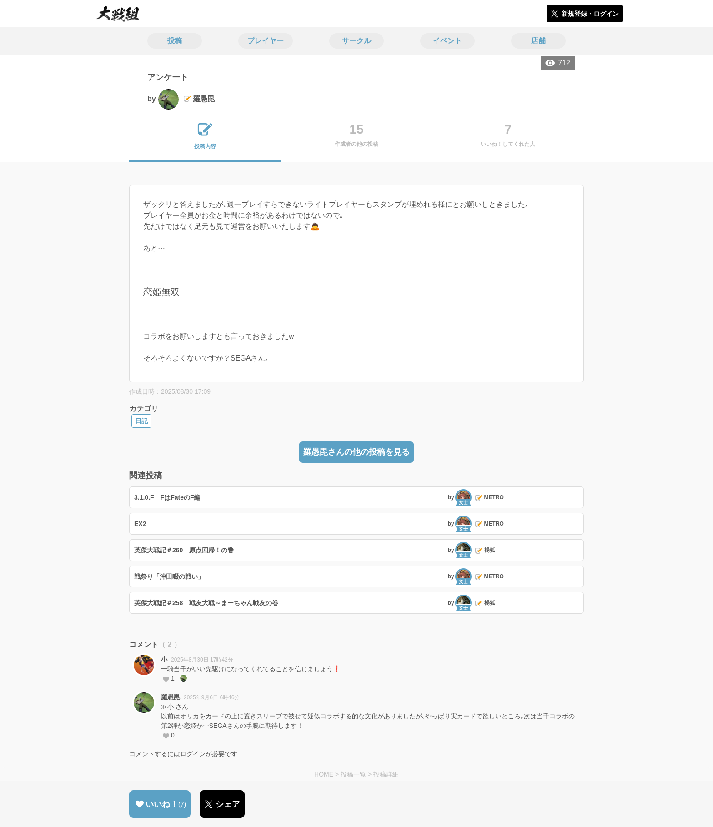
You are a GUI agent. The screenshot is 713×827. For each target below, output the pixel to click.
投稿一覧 (353, 774)
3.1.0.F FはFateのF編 (167, 497)
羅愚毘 (170, 697)
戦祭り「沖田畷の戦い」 (169, 576)
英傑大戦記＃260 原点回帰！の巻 (184, 550)
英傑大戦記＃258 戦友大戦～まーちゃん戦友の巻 (206, 602)
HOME (323, 774)
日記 (141, 421)
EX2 (140, 523)
